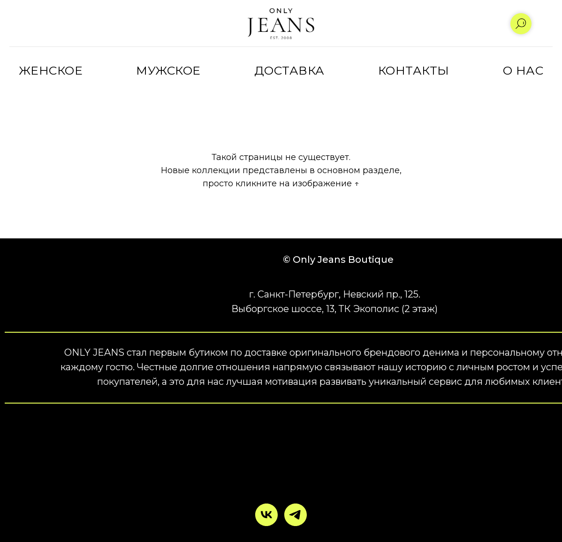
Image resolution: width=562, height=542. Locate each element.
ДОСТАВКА (289, 70)
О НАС (523, 70)
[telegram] (295, 515)
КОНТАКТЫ (413, 70)
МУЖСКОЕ (168, 70)
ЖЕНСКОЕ (51, 70)
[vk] (266, 515)
